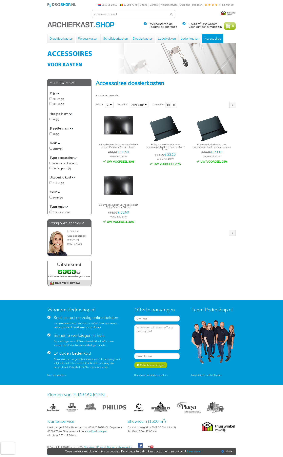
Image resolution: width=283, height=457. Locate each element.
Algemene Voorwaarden (119, 447)
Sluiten (227, 451)
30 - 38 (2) (58, 103)
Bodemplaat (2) (62, 168)
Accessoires (212, 38)
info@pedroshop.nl (97, 431)
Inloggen (197, 5)
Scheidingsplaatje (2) (65, 163)
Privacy (101, 447)
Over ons (185, 5)
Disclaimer (89, 447)
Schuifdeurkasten (115, 38)
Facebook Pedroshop (140, 446)
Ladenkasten (190, 38)
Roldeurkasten (88, 38)
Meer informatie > (56, 374)
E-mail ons (73, 230)
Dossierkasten (143, 38)
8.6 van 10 (219, 5)
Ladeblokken (167, 38)
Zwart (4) (58, 197)
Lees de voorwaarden (97, 366)
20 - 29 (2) (58, 98)
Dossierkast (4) (61, 212)
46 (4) (56, 134)
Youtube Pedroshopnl (150, 447)
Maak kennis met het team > (206, 374)
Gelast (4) (58, 182)
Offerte (143, 5)
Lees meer (194, 451)
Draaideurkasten (61, 38)
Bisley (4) (58, 148)
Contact (154, 5)
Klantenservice (169, 5)
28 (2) (56, 119)
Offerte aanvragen (151, 365)
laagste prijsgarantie (163, 27)
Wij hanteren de (161, 24)
